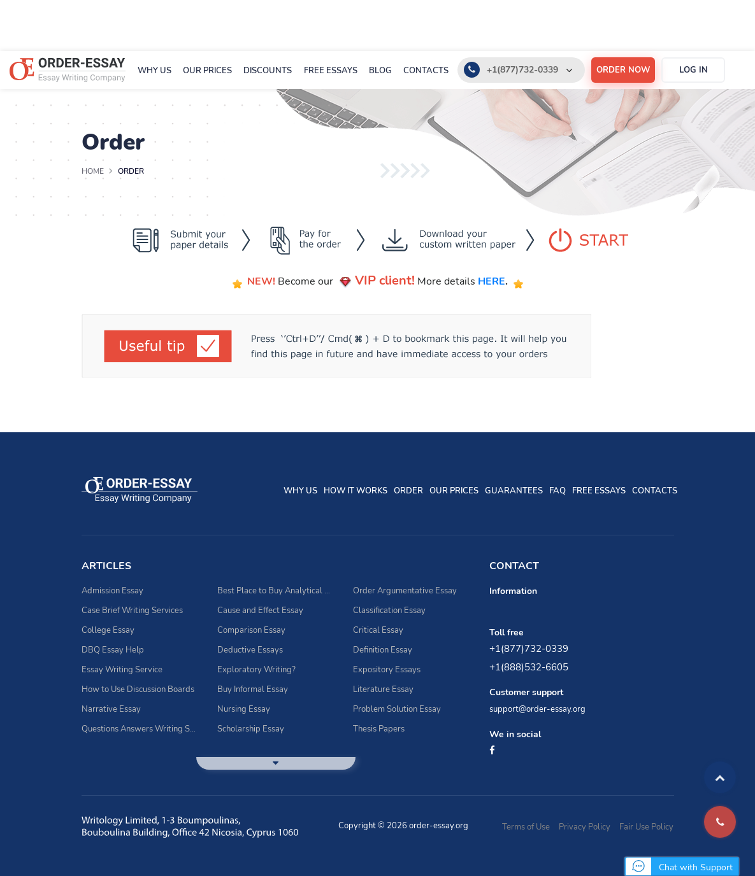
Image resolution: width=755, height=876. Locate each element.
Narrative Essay (111, 709)
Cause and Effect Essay (260, 610)
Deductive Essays (250, 650)
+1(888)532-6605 (528, 667)
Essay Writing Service (122, 669)
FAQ (557, 491)
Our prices (207, 70)
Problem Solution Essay (397, 709)
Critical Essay (378, 630)
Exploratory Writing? (256, 669)
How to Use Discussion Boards (138, 689)
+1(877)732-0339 (522, 70)
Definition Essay (382, 650)
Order (408, 491)
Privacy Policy (584, 827)
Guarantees (514, 491)
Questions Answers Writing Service (140, 729)
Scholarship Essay (250, 729)
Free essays (330, 70)
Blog (380, 70)
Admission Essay (112, 591)
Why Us (154, 70)
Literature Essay (383, 689)
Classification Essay (389, 610)
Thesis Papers (379, 729)
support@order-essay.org (537, 709)
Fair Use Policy (646, 827)
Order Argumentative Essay (405, 591)
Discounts (267, 70)
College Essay (108, 630)
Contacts (426, 70)
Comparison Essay (251, 630)
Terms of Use (526, 827)
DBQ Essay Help (113, 650)
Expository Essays (387, 669)
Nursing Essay (243, 709)
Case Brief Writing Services (132, 610)
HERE (491, 281)
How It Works (355, 491)
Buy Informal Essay (252, 689)
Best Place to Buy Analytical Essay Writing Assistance (275, 591)
